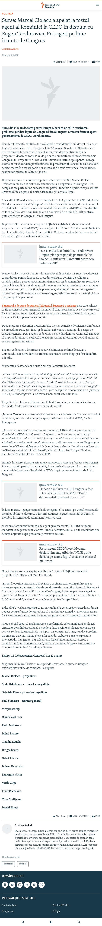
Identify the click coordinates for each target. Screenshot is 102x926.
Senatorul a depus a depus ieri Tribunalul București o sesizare (39, 305)
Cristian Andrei (10, 49)
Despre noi (7, 911)
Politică (7, 13)
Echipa (56, 911)
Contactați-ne (9, 905)
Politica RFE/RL (60, 905)
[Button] (59, 62)
